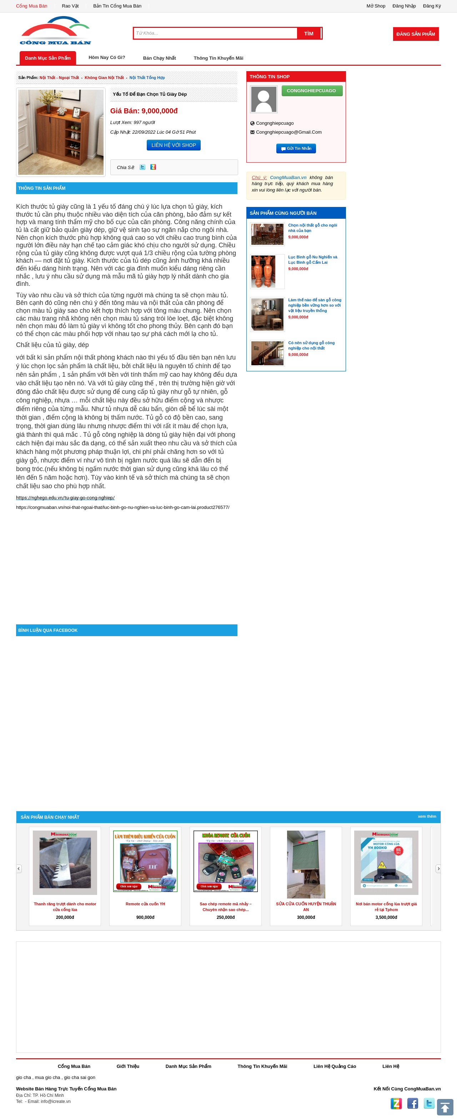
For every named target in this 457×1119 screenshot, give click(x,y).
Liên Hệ (390, 1066)
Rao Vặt (70, 6)
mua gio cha (47, 1077)
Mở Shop (376, 6)
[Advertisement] (126, 564)
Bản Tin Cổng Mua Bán (117, 6)
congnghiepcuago (275, 123)
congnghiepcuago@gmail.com (289, 132)
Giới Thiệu (128, 1066)
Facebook (412, 1103)
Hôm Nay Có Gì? (107, 57)
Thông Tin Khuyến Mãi (218, 58)
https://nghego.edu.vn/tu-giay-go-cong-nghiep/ (65, 497)
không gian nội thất (104, 77)
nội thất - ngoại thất (59, 77)
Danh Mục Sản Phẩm (48, 58)
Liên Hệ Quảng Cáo (334, 1066)
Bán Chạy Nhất (159, 58)
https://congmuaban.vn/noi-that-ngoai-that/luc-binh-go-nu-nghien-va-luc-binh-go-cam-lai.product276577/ (123, 507)
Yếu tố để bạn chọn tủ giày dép (150, 94)
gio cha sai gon (79, 1077)
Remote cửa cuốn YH (145, 904)
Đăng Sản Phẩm (416, 34)
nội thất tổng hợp (147, 77)
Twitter (142, 167)
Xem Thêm (427, 816)
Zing (153, 167)
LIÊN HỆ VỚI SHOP (173, 145)
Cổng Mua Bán (31, 6)
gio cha (23, 1077)
